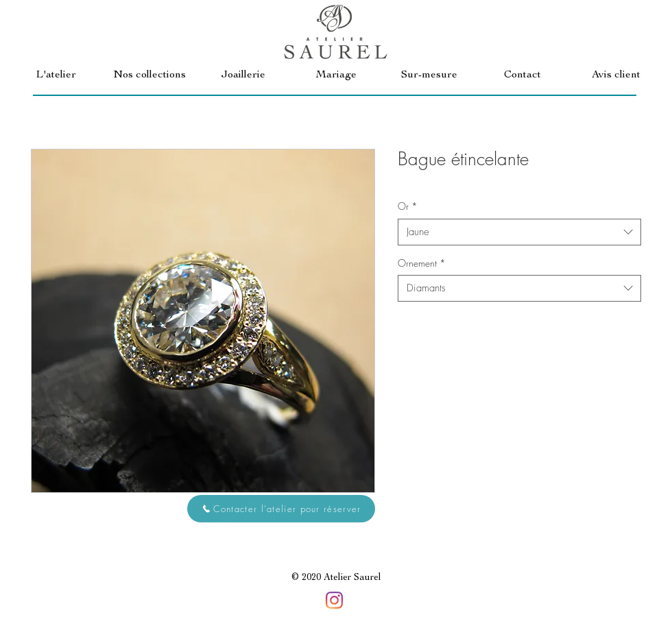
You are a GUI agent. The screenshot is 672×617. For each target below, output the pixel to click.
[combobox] (519, 232)
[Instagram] (334, 600)
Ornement (422, 262)
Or (408, 206)
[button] (149, 76)
